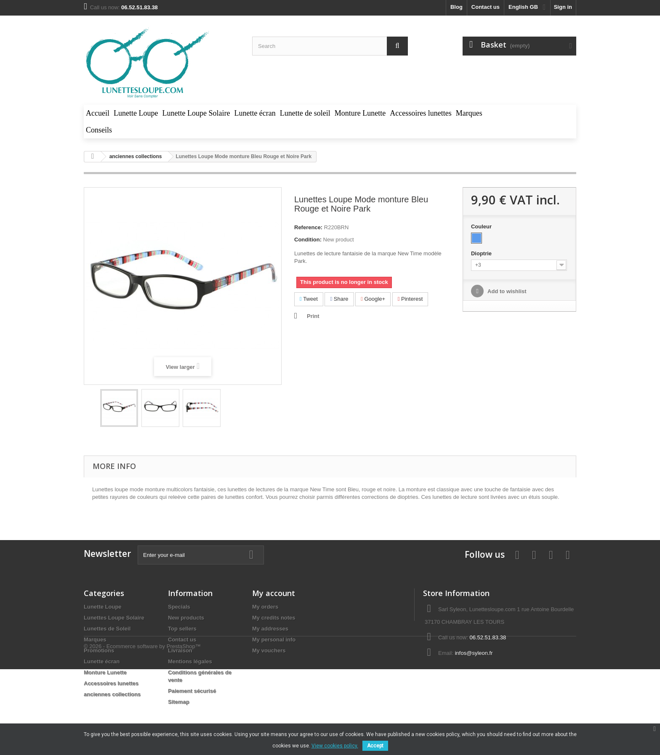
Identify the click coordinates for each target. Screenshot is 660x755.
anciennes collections (112, 694)
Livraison (180, 650)
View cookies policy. (334, 746)
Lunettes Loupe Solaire (114, 618)
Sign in (563, 7)
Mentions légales (190, 661)
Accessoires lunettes (111, 683)
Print (313, 316)
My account (273, 593)
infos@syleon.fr (474, 653)
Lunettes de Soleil (107, 628)
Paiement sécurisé (192, 691)
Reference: (308, 227)
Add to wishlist (506, 291)
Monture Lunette (105, 672)
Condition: (308, 239)
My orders (265, 607)
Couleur (482, 226)
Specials (179, 607)
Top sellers (182, 628)
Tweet (309, 299)
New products (186, 618)
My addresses (270, 628)
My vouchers (268, 650)
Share (339, 299)
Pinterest (410, 299)
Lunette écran (102, 661)
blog (456, 7)
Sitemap (178, 702)
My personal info (273, 639)
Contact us (485, 7)
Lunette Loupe (103, 607)
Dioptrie (482, 253)
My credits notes (273, 618)
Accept (375, 746)
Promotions (99, 650)
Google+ (373, 299)
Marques (95, 639)
